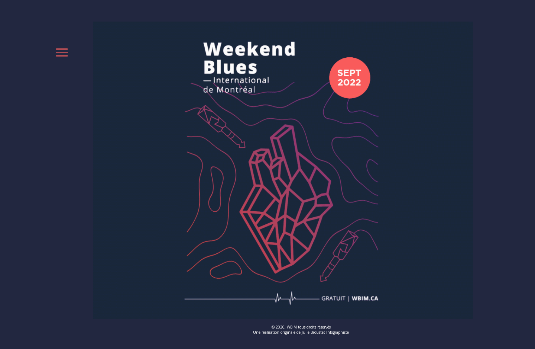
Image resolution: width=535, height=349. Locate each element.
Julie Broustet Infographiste (325, 332)
